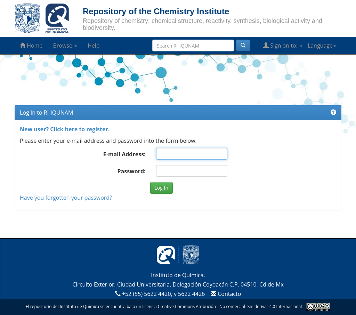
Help (94, 45)
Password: (131, 171)
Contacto (225, 294)
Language (322, 45)
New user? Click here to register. (65, 129)
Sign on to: (282, 45)
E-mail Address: (124, 154)
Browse (65, 45)
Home (31, 45)
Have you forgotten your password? (66, 197)
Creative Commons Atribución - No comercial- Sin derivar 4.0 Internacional (230, 306)
